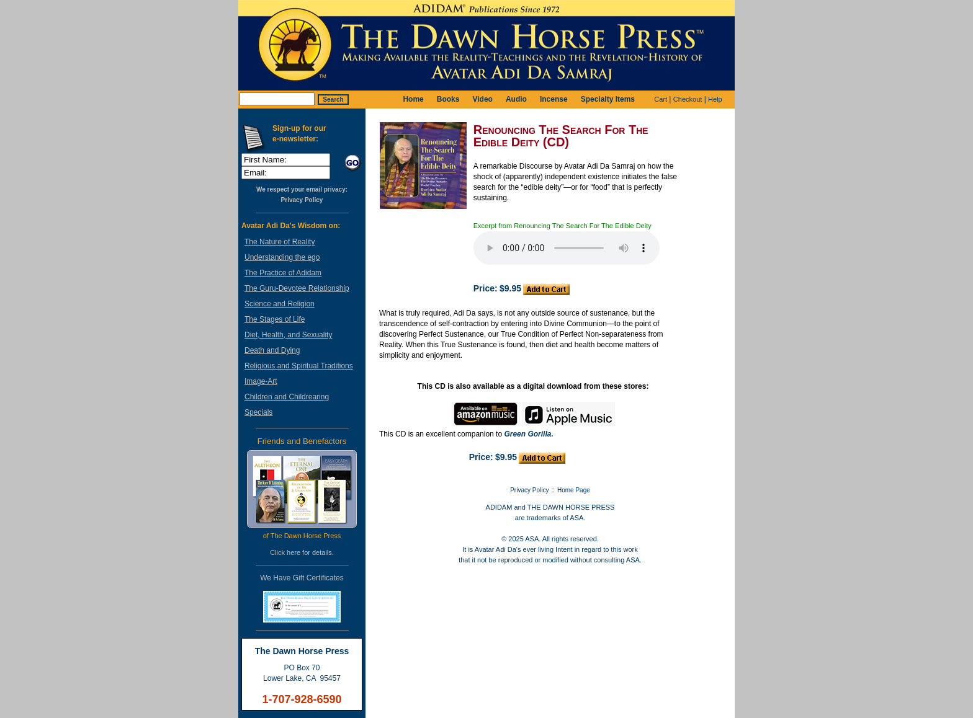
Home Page (573, 490)
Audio (516, 99)
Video (482, 99)
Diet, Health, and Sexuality (288, 334)
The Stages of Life (274, 319)
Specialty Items (608, 99)
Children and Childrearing (286, 396)
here (293, 552)
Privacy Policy (302, 200)
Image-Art (260, 381)
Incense (554, 99)
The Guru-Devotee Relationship (296, 288)
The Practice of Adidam (282, 272)
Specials (258, 412)
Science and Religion (279, 303)
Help (715, 99)
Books (448, 99)
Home (413, 99)
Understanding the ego (282, 257)
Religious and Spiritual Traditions (298, 365)
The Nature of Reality (279, 241)
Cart (660, 99)
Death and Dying (272, 350)
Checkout (687, 99)
